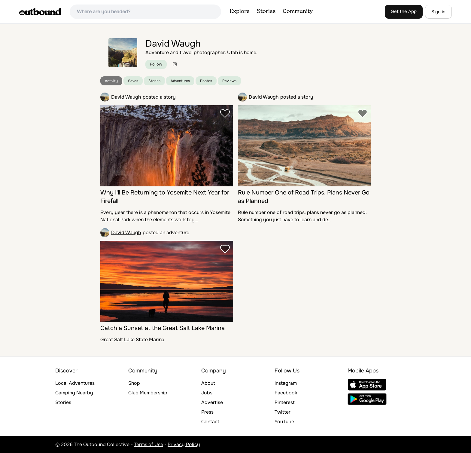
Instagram (286, 383)
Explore (239, 11)
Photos (206, 80)
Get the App (404, 11)
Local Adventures (75, 383)
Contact (210, 421)
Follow (156, 64)
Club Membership (147, 393)
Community (298, 11)
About (208, 383)
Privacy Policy (184, 444)
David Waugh (126, 97)
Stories (266, 11)
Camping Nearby (74, 393)
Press (207, 412)
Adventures (180, 80)
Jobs (206, 393)
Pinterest (285, 402)
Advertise (212, 402)
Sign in (438, 12)
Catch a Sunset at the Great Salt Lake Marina (162, 328)
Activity (111, 80)
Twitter (282, 412)
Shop (134, 383)
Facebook (286, 393)
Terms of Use (148, 444)
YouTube (284, 421)
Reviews (229, 80)
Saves (133, 80)
